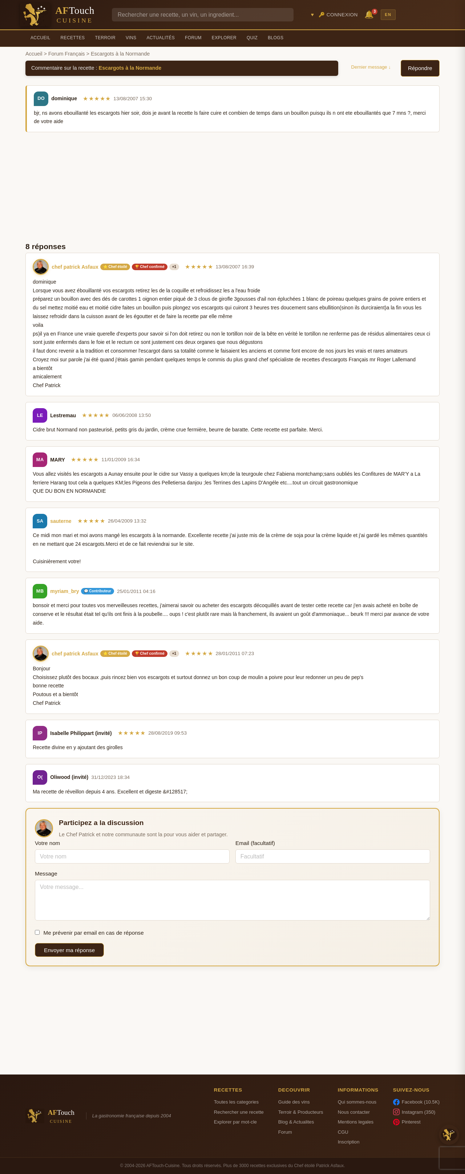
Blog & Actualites (296, 1122)
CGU (343, 1132)
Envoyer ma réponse (69, 950)
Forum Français (66, 54)
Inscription (349, 1142)
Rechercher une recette (239, 1112)
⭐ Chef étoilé (115, 267)
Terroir (105, 37)
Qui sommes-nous (357, 1102)
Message (46, 873)
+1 (174, 267)
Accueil (40, 37)
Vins (131, 37)
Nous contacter (354, 1112)
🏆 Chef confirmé (150, 267)
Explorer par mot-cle (235, 1122)
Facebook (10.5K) (416, 1102)
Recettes (73, 37)
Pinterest (407, 1122)
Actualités (160, 37)
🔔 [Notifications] (370, 14)
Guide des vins (294, 1102)
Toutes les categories (236, 1102)
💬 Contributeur (97, 591)
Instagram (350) (414, 1112)
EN (388, 14)
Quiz (252, 37)
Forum (193, 37)
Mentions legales (355, 1122)
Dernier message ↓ (371, 67)
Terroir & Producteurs (300, 1112)
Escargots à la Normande (130, 68)
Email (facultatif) (255, 843)
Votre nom (47, 843)
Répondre (420, 68)
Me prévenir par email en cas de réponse (89, 933)
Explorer (224, 37)
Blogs (275, 37)
